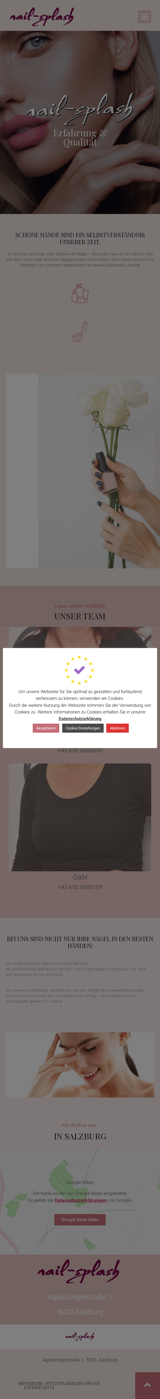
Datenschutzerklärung (80, 718)
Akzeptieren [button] (46, 728)
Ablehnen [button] (117, 728)
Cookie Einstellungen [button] (83, 728)
